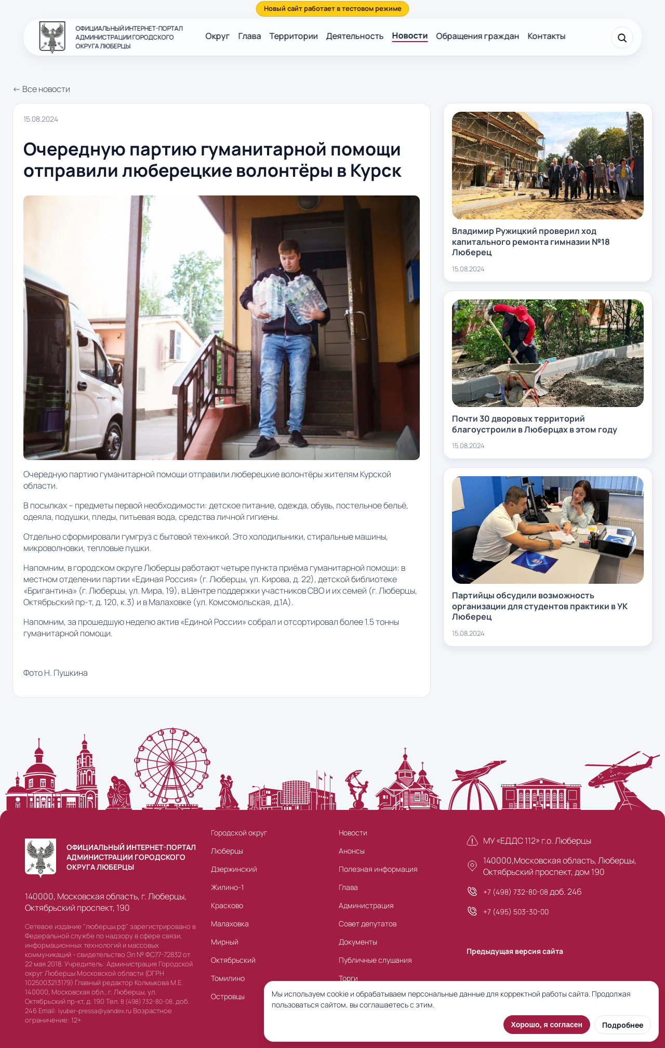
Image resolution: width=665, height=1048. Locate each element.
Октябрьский (233, 960)
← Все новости (41, 89)
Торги (348, 978)
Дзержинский (234, 869)
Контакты (547, 36)
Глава (249, 36)
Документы (358, 942)
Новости (410, 35)
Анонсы (352, 851)
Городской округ (239, 832)
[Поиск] (622, 37)
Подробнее (622, 1025)
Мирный (224, 942)
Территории (294, 36)
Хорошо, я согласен (546, 1024)
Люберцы (227, 851)
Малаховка (230, 923)
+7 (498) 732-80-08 (515, 892)
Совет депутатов (367, 923)
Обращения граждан (478, 36)
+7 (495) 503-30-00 (516, 911)
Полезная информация (378, 869)
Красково (227, 905)
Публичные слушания (375, 960)
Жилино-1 (227, 887)
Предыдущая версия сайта (515, 951)
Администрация (366, 905)
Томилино (228, 978)
